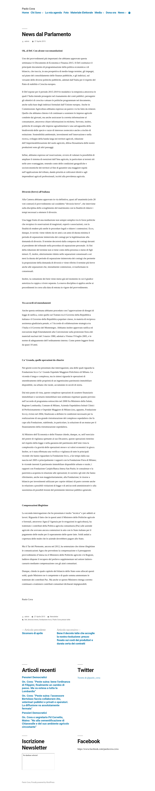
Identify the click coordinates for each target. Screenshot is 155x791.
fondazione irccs (45, 620)
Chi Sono (36, 12)
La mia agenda (53, 12)
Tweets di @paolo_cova (89, 677)
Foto (66, 12)
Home (25, 12)
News (121, 12)
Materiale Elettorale (82, 12)
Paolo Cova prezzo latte (61, 620)
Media (98, 12)
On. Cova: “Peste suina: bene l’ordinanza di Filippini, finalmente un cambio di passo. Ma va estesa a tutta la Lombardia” (46, 686)
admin (27, 41)
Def (26, 620)
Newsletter (54, 617)
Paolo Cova (28, 8)
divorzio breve (33, 620)
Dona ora (111, 12)
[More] (129, 13)
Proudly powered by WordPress (42, 782)
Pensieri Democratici (34, 677)
